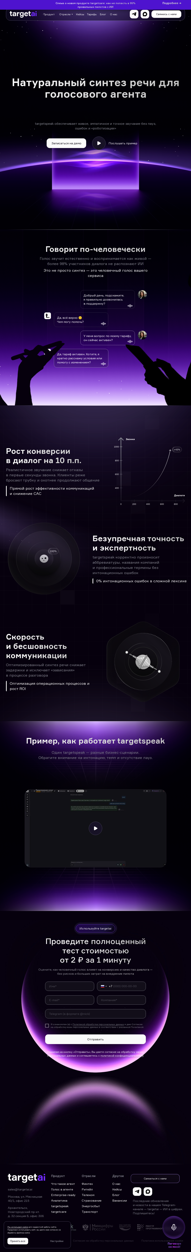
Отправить (95, 1039)
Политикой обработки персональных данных (98, 1024)
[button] (166, 14)
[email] (69, 1000)
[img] (72, 1227)
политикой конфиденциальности (122, 1055)
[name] (69, 986)
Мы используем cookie (17, 1227)
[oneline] (121, 1000)
